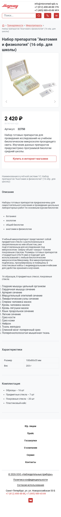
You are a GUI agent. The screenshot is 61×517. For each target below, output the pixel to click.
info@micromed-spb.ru (46, 3)
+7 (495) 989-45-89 (44, 10)
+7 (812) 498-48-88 (44, 7)
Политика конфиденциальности (30, 479)
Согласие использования (30, 485)
